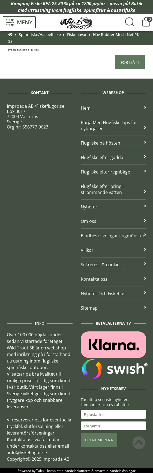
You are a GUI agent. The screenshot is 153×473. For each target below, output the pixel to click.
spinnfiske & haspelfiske (109, 10)
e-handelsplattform (76, 470)
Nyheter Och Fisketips (113, 294)
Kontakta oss (113, 279)
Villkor (113, 250)
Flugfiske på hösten (113, 143)
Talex (40, 470)
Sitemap (113, 308)
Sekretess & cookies (113, 265)
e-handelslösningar (121, 470)
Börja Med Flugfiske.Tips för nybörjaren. (113, 125)
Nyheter (113, 207)
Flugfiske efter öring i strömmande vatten (113, 189)
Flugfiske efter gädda (113, 157)
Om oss (113, 221)
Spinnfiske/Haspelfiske (40, 34)
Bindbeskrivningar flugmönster (113, 236)
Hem (113, 108)
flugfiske (72, 10)
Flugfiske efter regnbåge (113, 172)
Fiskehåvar (77, 34)
